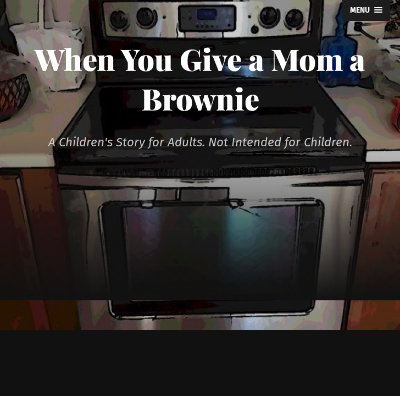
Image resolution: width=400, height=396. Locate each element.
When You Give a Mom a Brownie (200, 78)
